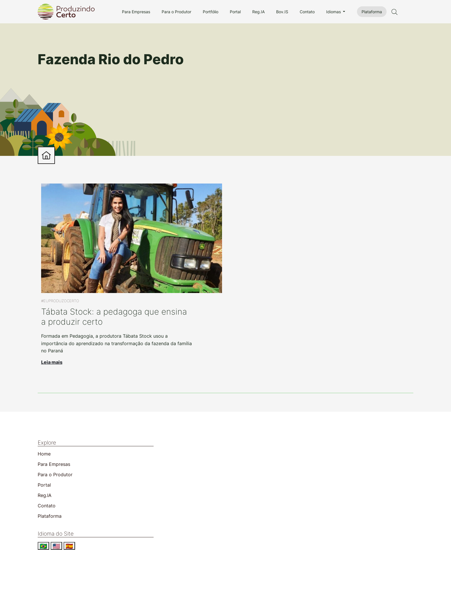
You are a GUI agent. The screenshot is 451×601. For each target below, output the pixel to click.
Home (44, 454)
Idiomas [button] (334, 11)
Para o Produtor (176, 11)
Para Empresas (136, 11)
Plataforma (372, 11)
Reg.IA (258, 11)
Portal (235, 11)
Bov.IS (282, 11)
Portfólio (210, 11)
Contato (307, 11)
